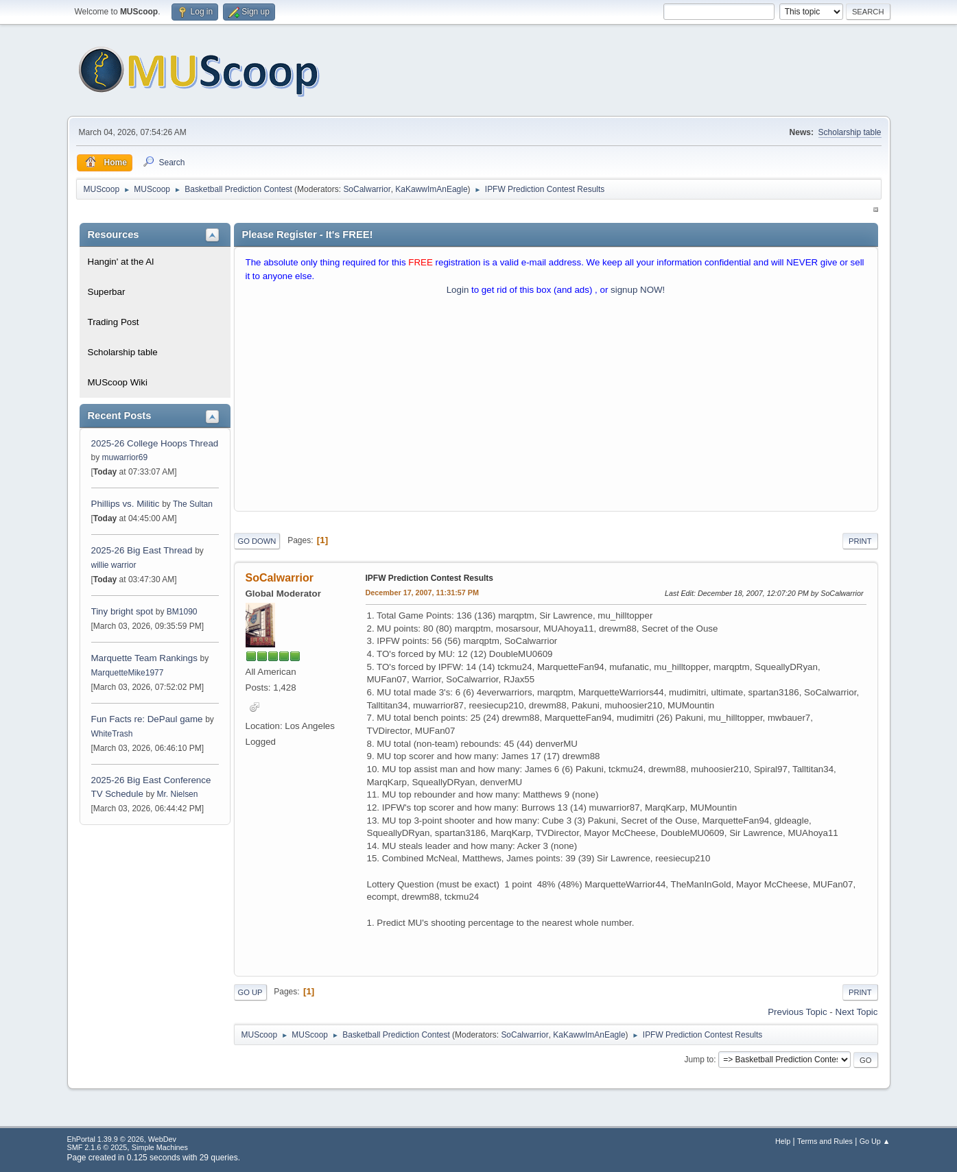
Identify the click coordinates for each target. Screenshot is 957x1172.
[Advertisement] (556, 407)
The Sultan (193, 504)
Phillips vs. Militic (125, 504)
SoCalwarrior (366, 189)
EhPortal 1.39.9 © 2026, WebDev (121, 1139)
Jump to (699, 1059)
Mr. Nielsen (177, 794)
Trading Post (113, 322)
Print (860, 541)
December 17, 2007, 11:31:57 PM (422, 592)
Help (782, 1141)
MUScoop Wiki (117, 382)
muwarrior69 (125, 457)
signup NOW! (638, 290)
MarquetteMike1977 (127, 673)
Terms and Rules (825, 1141)
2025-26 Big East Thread (142, 550)
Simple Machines (160, 1147)
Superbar (107, 292)
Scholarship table (850, 132)
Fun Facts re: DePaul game (147, 719)
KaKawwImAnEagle (431, 189)
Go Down (257, 541)
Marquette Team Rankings (145, 658)
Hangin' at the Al (121, 261)
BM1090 (182, 612)
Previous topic (797, 1012)
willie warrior (114, 565)
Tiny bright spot (122, 611)
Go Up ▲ (875, 1141)
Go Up (250, 992)
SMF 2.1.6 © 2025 (97, 1147)
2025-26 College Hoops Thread (155, 443)
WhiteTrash (112, 734)
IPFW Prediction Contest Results (429, 578)
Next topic (857, 1012)
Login (458, 290)
